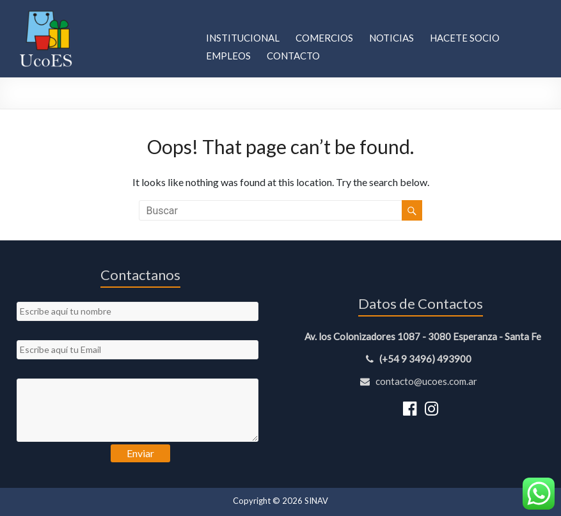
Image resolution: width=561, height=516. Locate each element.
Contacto (293, 55)
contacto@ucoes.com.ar (420, 381)
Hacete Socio (465, 37)
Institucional (243, 37)
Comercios (324, 37)
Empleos (228, 55)
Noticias (391, 37)
